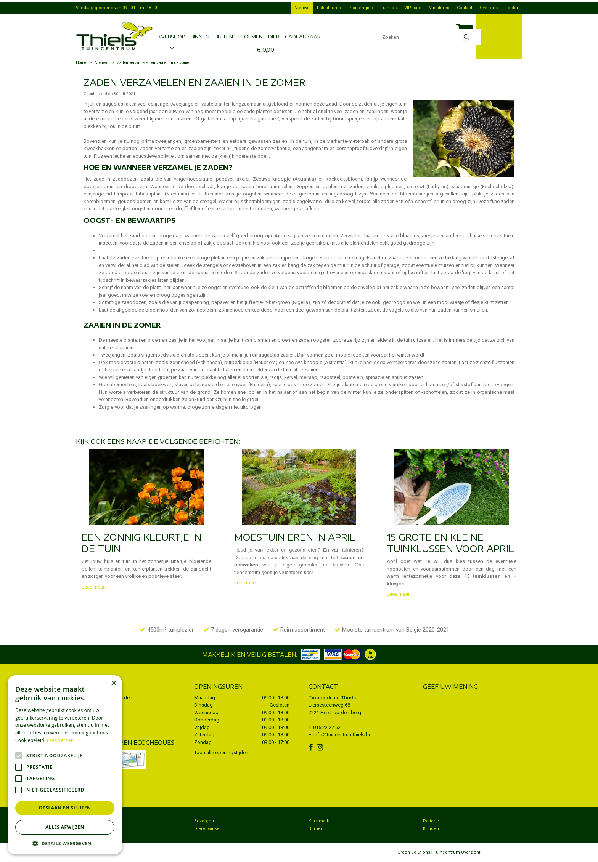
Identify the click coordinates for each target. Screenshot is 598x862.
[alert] (65, 764)
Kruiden (431, 828)
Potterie (431, 821)
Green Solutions (413, 852)
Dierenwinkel (207, 828)
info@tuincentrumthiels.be (342, 734)
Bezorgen (204, 821)
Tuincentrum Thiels (332, 697)
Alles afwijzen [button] (64, 827)
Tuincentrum (93, 821)
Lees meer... (95, 587)
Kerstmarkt (319, 821)
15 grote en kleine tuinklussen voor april (450, 542)
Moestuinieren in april (294, 536)
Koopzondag (93, 828)
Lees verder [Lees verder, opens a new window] (60, 740)
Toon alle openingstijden (221, 752)
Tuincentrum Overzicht (457, 852)
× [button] (113, 683)
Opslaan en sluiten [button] (65, 807)
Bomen (316, 828)
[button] (64, 843)
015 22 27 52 (327, 727)
